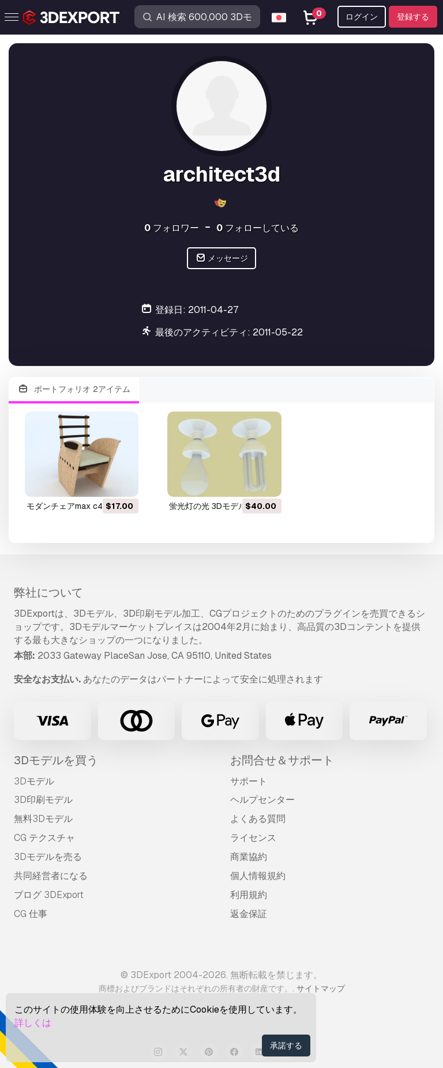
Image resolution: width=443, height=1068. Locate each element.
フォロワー (171, 228)
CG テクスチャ (44, 838)
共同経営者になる (51, 876)
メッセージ (222, 258)
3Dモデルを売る (48, 857)
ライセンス (253, 838)
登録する (413, 17)
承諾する (286, 1045)
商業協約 (248, 857)
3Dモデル (34, 781)
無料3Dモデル (43, 819)
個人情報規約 (258, 876)
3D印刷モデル (43, 800)
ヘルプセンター (262, 800)
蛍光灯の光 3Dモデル (207, 506)
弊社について (48, 592)
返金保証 (248, 914)
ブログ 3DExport (49, 895)
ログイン (362, 17)
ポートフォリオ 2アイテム (73, 389)
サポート (248, 781)
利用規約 (248, 895)
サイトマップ (320, 988)
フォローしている (257, 228)
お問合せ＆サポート (282, 760)
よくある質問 (258, 819)
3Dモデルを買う (56, 760)
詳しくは (32, 1023)
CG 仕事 (30, 914)
